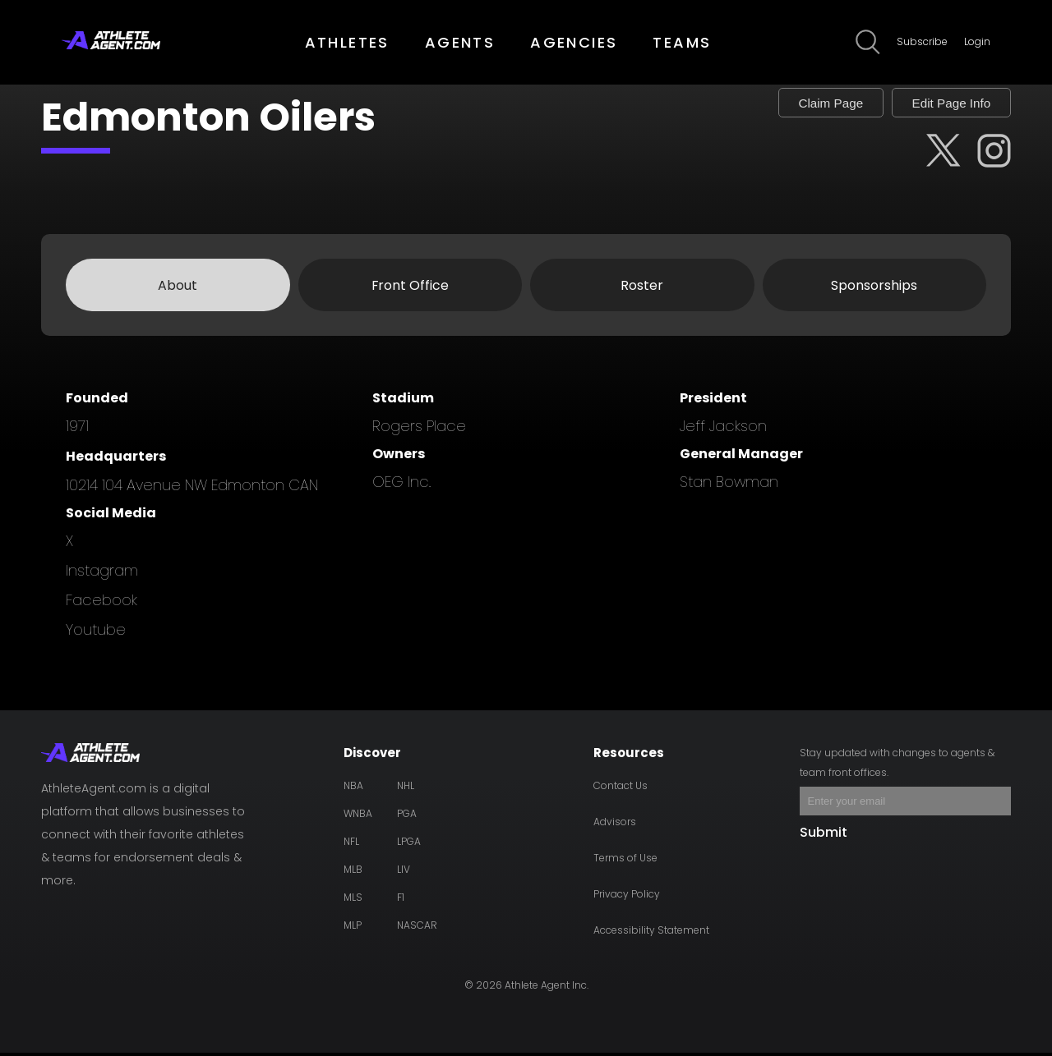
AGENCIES (573, 42)
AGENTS (460, 42)
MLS (353, 900)
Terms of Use (625, 861)
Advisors (614, 825)
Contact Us (620, 789)
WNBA (358, 817)
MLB (353, 872)
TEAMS (682, 42)
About (177, 287)
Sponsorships (874, 287)
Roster (642, 287)
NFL (351, 845)
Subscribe (922, 41)
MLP (353, 928)
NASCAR (417, 928)
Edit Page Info (943, 104)
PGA (407, 817)
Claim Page (810, 104)
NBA (353, 789)
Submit (823, 835)
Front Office (410, 287)
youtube (96, 632)
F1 (400, 900)
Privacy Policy (626, 897)
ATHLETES (347, 42)
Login (977, 41)
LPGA (409, 845)
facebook (101, 603)
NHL (405, 789)
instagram (102, 573)
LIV (403, 872)
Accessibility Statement (651, 933)
